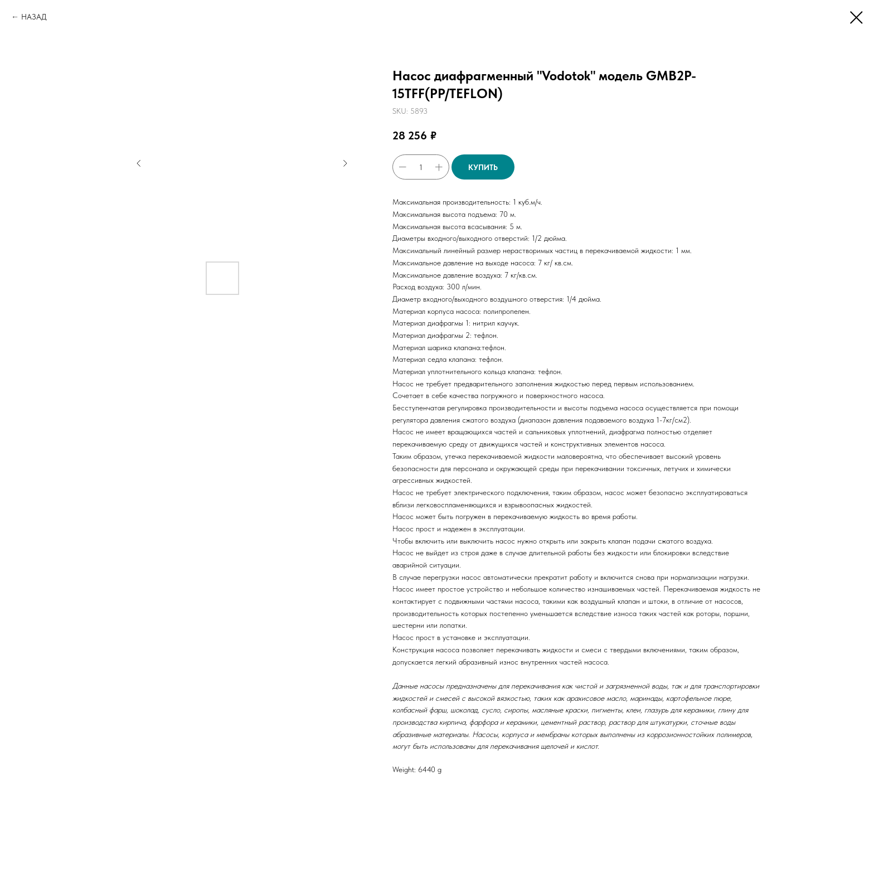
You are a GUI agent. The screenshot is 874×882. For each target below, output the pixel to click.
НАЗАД (34, 16)
